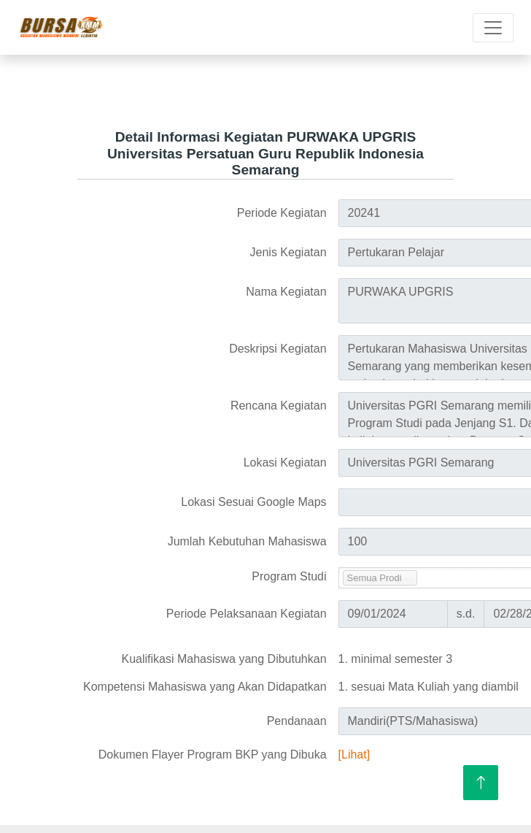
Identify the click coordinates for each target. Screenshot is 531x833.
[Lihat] (354, 754)
